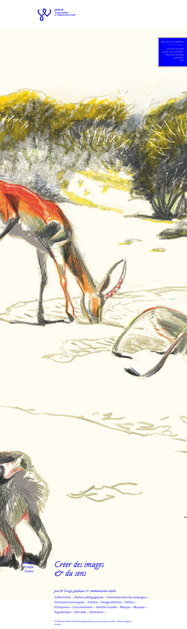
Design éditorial (111, 602)
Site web (80, 612)
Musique (139, 607)
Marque (125, 607)
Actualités (27, 563)
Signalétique (62, 612)
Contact (28, 571)
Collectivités (62, 597)
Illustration (96, 612)
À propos (28, 567)
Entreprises (61, 607)
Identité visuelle (106, 607)
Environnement (82, 607)
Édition (129, 602)
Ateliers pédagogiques (88, 597)
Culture (92, 602)
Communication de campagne (126, 597)
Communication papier (69, 602)
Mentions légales (124, 621)
